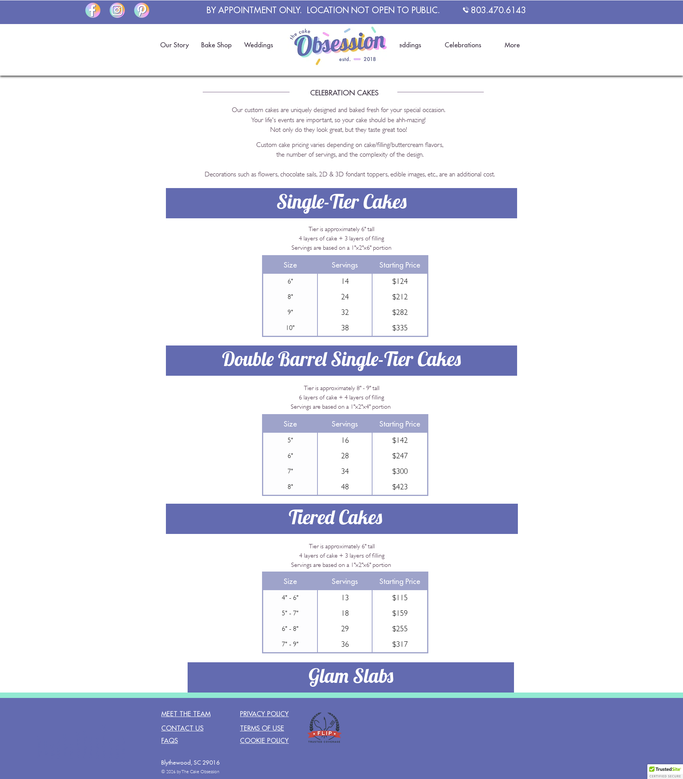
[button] (174, 45)
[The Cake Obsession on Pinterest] (141, 10)
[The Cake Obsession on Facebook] (92, 10)
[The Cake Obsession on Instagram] (117, 10)
